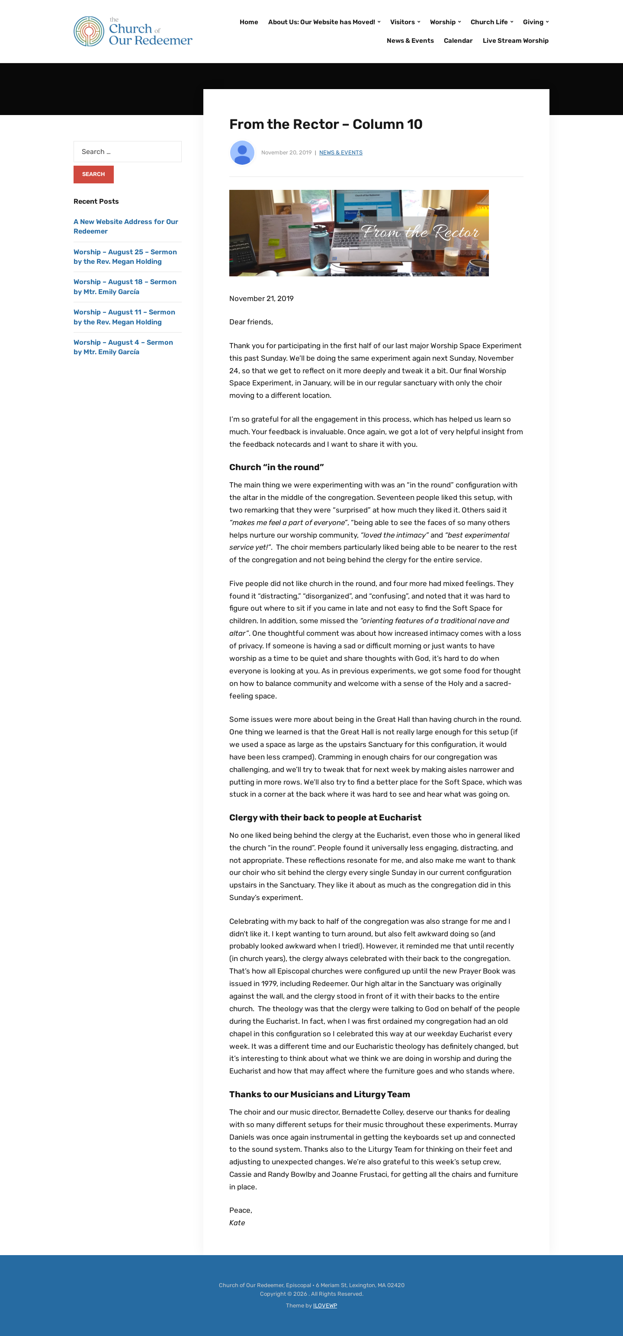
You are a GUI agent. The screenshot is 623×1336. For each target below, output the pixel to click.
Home (249, 22)
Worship (443, 22)
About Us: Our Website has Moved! (321, 22)
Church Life (489, 22)
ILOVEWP (325, 1305)
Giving (533, 22)
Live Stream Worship (516, 41)
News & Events (410, 41)
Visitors (402, 22)
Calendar (458, 41)
